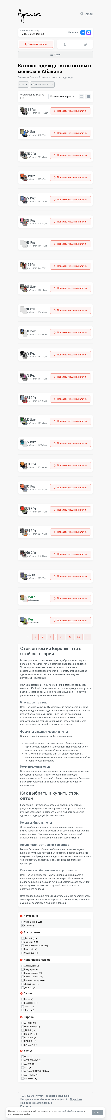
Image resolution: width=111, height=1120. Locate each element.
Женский (28, 942)
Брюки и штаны (31, 977)
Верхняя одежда (32, 980)
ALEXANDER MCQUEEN (35, 1071)
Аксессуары (30, 966)
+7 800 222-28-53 (32, 34)
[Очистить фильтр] (23, 84)
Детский (28, 938)
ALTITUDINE (29, 1075)
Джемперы (29, 984)
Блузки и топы (31, 973)
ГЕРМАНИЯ (29, 1027)
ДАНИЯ (27, 1030)
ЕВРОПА (28, 1034)
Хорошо (97, 1112)
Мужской (28, 949)
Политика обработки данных (36, 1102)
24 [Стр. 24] (61, 637)
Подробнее (76, 1099)
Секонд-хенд (30, 922)
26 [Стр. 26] (78, 637)
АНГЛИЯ (28, 1023)
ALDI (26, 1067)
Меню (55, 54)
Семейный (29, 953)
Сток (26, 925)
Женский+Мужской (33, 945)
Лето (26, 1010)
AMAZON (28, 1078)
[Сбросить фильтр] (42, 84)
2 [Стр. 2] (35, 637)
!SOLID (27, 1056)
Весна (27, 999)
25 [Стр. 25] (70, 637)
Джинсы (28, 987)
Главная (22, 77)
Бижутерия (29, 969)
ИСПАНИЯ (28, 1037)
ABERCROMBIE (31, 1060)
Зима (26, 1006)
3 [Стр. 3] (43, 637)
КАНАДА (28, 1045)
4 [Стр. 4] (50, 637)
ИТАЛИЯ (28, 1041)
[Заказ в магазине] (62, 96)
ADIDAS (28, 1064)
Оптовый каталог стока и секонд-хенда (51, 77)
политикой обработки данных (69, 1111)
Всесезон (28, 1003)
